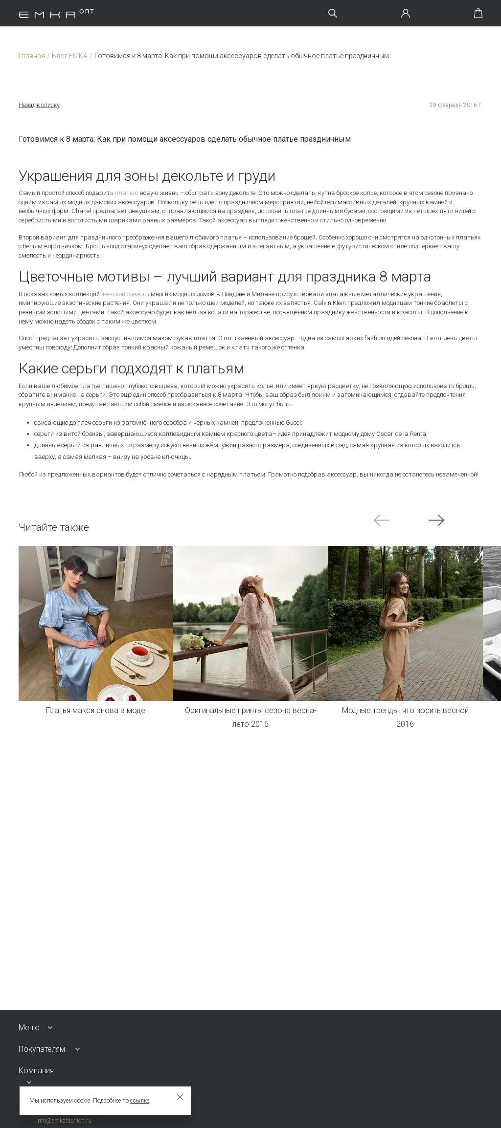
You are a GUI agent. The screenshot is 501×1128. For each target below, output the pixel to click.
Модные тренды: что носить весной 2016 (405, 717)
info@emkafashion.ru (63, 1120)
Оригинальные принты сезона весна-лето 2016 (250, 717)
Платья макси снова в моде (96, 710)
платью (126, 192)
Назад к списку (39, 105)
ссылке (139, 1100)
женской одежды (125, 294)
